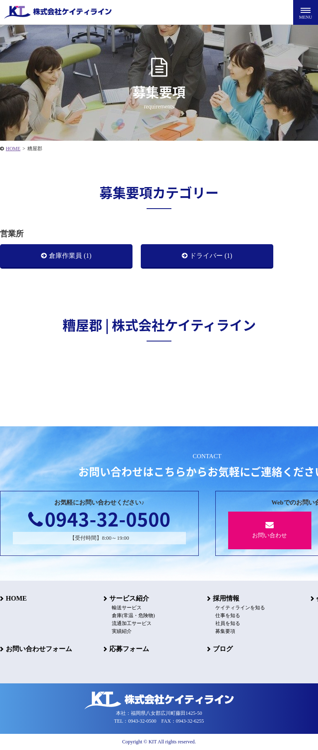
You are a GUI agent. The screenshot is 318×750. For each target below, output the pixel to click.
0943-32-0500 (99, 518)
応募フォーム (129, 648)
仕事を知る (227, 615)
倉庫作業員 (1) (70, 255)
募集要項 (225, 631)
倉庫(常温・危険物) (133, 615)
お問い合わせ (269, 529)
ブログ (223, 648)
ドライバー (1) (211, 255)
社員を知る (227, 623)
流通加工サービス (132, 623)
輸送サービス (127, 608)
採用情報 (226, 598)
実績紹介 (122, 631)
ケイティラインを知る (240, 608)
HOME (16, 598)
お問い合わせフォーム (39, 648)
